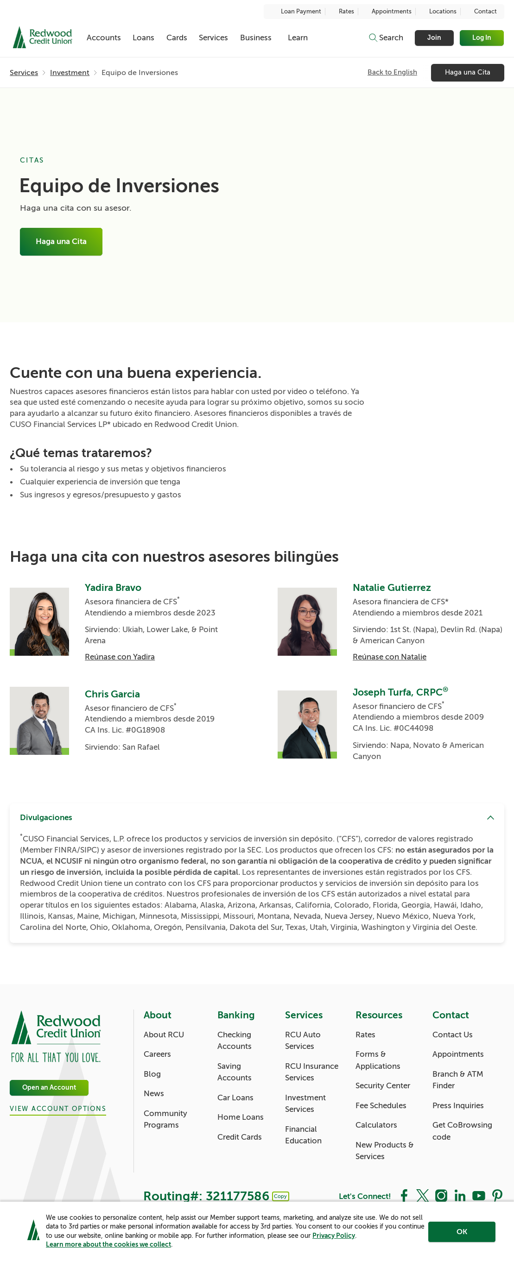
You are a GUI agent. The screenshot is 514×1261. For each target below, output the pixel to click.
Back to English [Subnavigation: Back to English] (392, 72)
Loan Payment (296, 11)
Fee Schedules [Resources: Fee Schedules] (380, 1105)
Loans (143, 37)
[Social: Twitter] (423, 1195)
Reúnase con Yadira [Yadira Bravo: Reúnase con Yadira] (120, 656)
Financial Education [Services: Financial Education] (303, 1135)
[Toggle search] (385, 38)
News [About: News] (154, 1093)
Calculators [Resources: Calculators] (376, 1125)
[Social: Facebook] (404, 1195)
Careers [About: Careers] (157, 1054)
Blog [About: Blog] (152, 1074)
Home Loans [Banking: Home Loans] (240, 1117)
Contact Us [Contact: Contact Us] (452, 1034)
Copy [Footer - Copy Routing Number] (280, 1196)
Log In (482, 37)
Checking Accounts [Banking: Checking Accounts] (234, 1040)
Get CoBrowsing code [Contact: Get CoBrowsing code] (462, 1131)
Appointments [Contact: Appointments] (458, 1054)
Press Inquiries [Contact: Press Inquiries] (458, 1105)
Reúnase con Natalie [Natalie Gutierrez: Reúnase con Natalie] (389, 656)
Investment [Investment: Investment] (69, 73)
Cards (176, 37)
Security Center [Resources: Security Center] (382, 1085)
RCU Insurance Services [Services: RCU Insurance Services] (311, 1072)
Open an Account (49, 1087)
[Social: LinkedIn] (460, 1195)
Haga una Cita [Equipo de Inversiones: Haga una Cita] (61, 242)
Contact (480, 11)
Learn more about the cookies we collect (108, 1244)
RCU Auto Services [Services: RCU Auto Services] (303, 1040)
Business (256, 37)
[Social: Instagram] (441, 1195)
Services (213, 37)
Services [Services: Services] (24, 73)
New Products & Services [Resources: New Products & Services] (384, 1151)
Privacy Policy (333, 1235)
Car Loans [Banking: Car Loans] (235, 1097)
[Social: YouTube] (479, 1195)
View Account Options (58, 1109)
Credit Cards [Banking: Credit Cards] (239, 1137)
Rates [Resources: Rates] (365, 1034)
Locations (438, 11)
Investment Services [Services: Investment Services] (305, 1103)
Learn (298, 37)
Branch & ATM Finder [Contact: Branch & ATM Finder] (457, 1080)
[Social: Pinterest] (497, 1195)
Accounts (104, 37)
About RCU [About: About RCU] (164, 1034)
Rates (341, 11)
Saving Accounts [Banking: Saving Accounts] (234, 1072)
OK (462, 1232)
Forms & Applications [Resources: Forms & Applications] (377, 1060)
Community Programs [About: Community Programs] (165, 1119)
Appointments (387, 11)
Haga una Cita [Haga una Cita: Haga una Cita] (467, 72)
